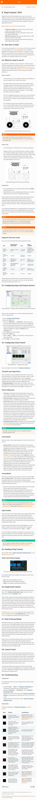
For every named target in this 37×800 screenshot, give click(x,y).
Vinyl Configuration (8, 456)
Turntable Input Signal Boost (27, 775)
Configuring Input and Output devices (26, 719)
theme (15, 796)
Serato (19, 281)
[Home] (2, 7)
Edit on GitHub (31, 7)
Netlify (10, 797)
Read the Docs (26, 796)
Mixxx (19, 2)
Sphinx (8, 796)
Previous (5, 786)
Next (32, 786)
